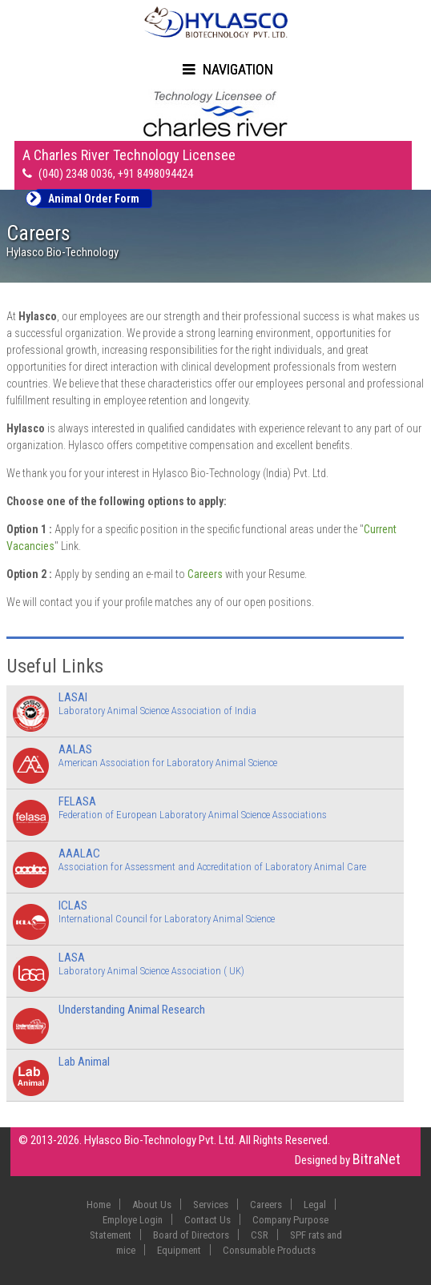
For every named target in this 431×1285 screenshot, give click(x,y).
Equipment (179, 1250)
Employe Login (133, 1220)
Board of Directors (191, 1235)
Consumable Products (269, 1250)
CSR (259, 1235)
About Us (151, 1205)
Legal (315, 1205)
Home (99, 1205)
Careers (205, 574)
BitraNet (376, 1158)
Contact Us (207, 1220)
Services (210, 1205)
